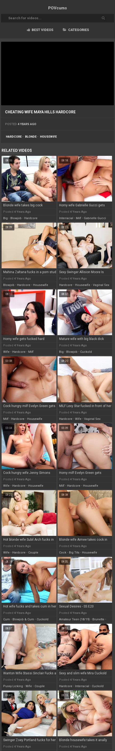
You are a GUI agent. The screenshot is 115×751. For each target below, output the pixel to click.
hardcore (14, 136)
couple (33, 552)
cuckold (86, 352)
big (5, 218)
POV (57, 8)
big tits (74, 552)
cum (6, 619)
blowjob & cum (23, 619)
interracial (66, 218)
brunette (98, 619)
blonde (30, 136)
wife (6, 352)
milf (78, 218)
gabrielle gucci (95, 218)
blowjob (16, 218)
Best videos (40, 30)
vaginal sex (101, 285)
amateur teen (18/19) (74, 619)
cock (62, 552)
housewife (48, 136)
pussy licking (13, 686)
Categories (76, 30)
